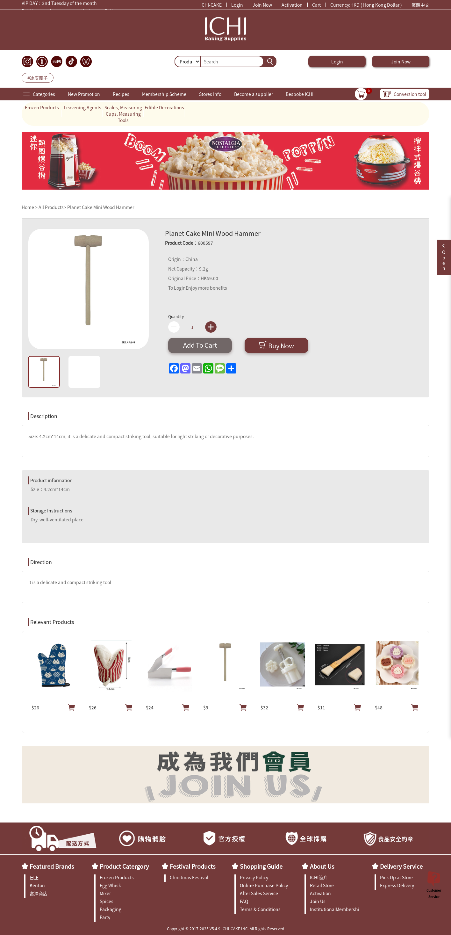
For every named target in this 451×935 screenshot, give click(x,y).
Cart (316, 5)
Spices (106, 901)
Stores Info (210, 94)
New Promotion (84, 94)
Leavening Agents (82, 107)
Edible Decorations (164, 107)
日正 (34, 877)
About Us (322, 866)
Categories (44, 94)
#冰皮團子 (37, 78)
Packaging (110, 909)
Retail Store (322, 885)
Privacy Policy (254, 877)
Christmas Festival (189, 877)
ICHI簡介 (318, 877)
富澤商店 (38, 893)
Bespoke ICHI (299, 94)
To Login (177, 288)
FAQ (244, 901)
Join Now (262, 5)
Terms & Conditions (260, 909)
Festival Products (192, 866)
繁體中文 (420, 5)
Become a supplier (253, 94)
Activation (292, 5)
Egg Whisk (110, 885)
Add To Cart (200, 345)
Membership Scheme (164, 94)
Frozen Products (42, 107)
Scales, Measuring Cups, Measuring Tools (123, 113)
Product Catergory (124, 866)
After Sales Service (259, 893)
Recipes (121, 94)
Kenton (37, 885)
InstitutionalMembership (334, 909)
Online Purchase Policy (264, 885)
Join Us (318, 901)
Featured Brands (52, 866)
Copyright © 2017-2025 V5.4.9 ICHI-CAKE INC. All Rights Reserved (225, 928)
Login (237, 5)
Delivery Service (401, 866)
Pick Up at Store (396, 877)
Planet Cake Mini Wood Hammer (100, 207)
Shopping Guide (261, 866)
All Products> (52, 207)
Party (105, 917)
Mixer (105, 893)
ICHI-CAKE (211, 5)
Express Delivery (397, 885)
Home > (30, 207)
